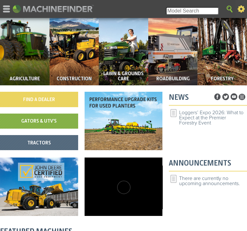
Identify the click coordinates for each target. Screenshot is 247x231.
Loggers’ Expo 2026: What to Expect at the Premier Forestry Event (211, 117)
